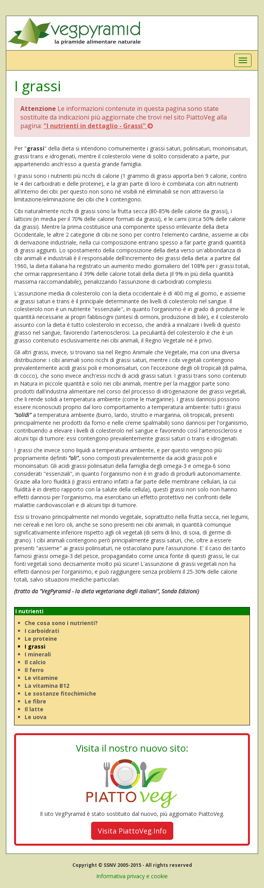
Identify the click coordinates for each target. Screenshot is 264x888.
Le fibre (35, 701)
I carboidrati (42, 630)
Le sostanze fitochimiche (60, 693)
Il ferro (34, 670)
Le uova (36, 717)
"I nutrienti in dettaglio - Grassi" (98, 125)
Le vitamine (41, 677)
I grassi (35, 646)
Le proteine (41, 638)
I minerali (38, 654)
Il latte (34, 709)
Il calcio (35, 662)
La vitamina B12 (47, 685)
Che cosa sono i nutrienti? (61, 623)
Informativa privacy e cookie (132, 876)
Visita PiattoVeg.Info (132, 830)
